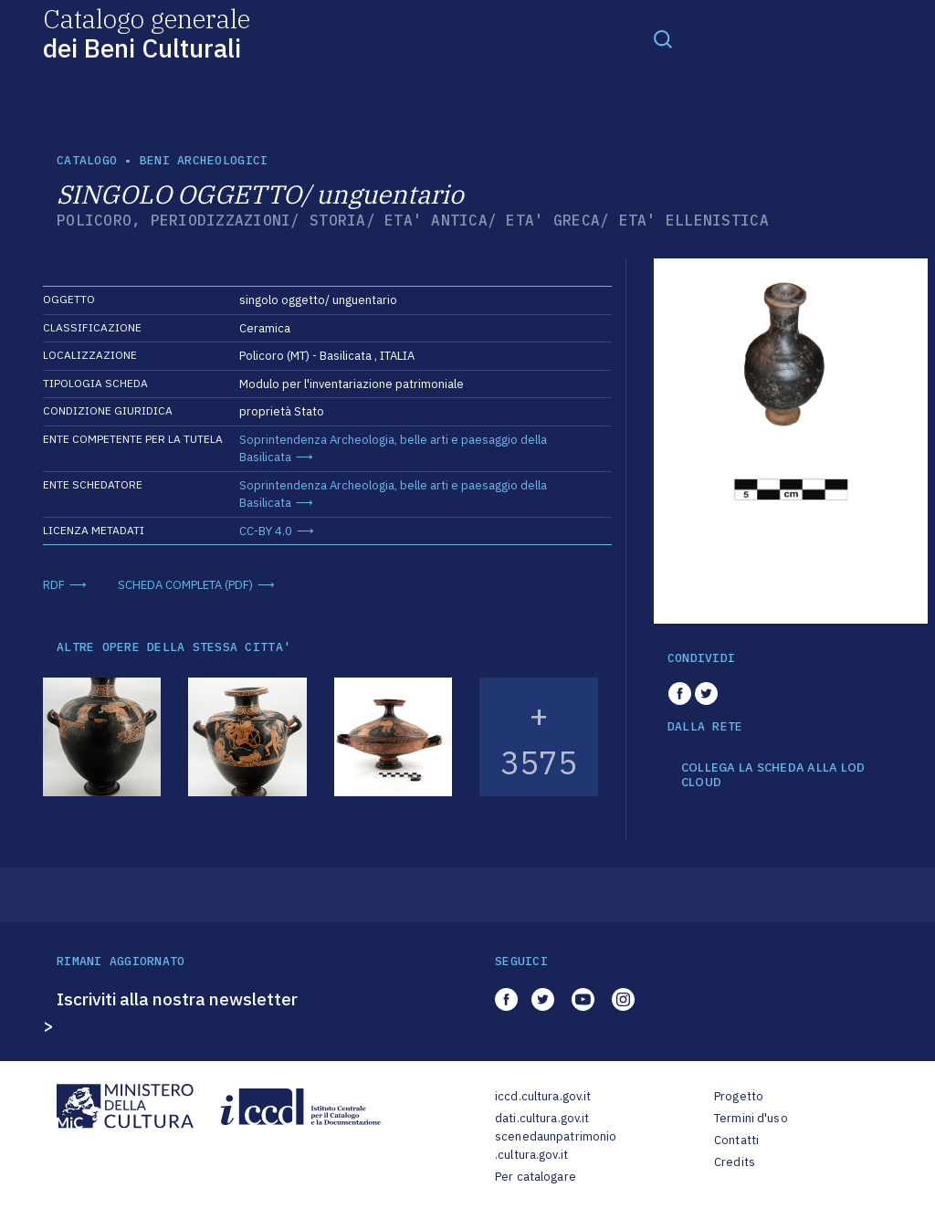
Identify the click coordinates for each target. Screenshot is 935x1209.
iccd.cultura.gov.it (543, 1096)
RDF (54, 585)
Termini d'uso (751, 1118)
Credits (734, 1162)
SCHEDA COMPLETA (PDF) (185, 585)
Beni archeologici (204, 160)
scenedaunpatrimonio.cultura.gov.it (555, 1145)
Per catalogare (535, 1176)
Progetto (738, 1096)
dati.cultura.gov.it (542, 1118)
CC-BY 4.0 (265, 531)
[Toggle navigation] (663, 38)
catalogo (87, 160)
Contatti (736, 1140)
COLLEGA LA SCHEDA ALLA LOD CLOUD (773, 775)
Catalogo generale (146, 32)
